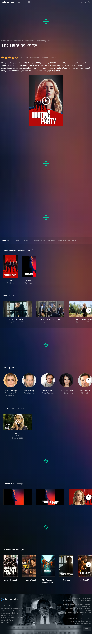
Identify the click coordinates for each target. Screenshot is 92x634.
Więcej (19, 408)
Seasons (5, 241)
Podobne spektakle (67, 241)
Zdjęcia (51, 241)
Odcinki (16, 241)
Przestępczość (29, 41)
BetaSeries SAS (71, 609)
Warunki (87, 605)
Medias (79, 609)
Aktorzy (27, 241)
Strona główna (6, 41)
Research (88, 611)
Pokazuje (17, 41)
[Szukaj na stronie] (89, 2)
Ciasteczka (79, 605)
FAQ (76, 600)
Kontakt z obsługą (85, 600)
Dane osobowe (86, 607)
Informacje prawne (69, 605)
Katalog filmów (86, 598)
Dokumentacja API (68, 600)
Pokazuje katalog (74, 598)
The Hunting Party (43, 41)
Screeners (86, 609)
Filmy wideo (39, 241)
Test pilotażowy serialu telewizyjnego (74, 613)
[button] (10, 385)
